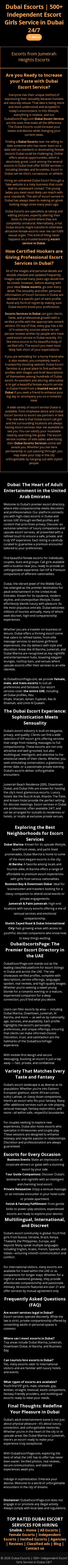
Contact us (35, 1548)
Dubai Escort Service (49, 119)
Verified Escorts (33, 1539)
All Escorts (49, 1530)
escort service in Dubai (41, 241)
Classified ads (38, 1543)
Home (31, 1530)
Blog (57, 1543)
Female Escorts (22, 1534)
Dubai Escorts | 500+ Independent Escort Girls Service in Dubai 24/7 (34, 18)
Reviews (16, 1543)
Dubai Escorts (28, 142)
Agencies (58, 1539)
